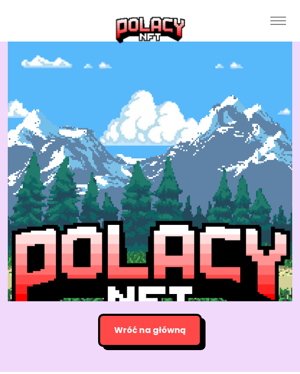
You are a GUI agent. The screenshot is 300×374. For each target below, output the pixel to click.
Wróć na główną (150, 330)
